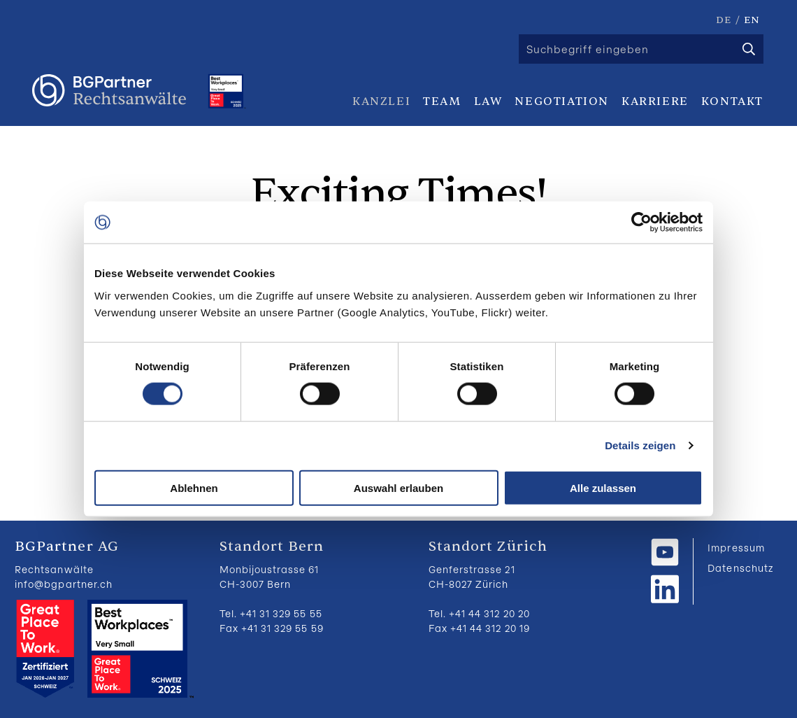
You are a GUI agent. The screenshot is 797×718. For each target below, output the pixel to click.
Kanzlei (381, 101)
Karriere (655, 101)
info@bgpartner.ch (64, 584)
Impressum (736, 548)
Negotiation (562, 101)
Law (488, 101)
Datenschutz (740, 568)
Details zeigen (640, 445)
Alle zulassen (603, 487)
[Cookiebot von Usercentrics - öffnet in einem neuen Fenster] (641, 222)
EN (752, 20)
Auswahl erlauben (398, 487)
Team (442, 101)
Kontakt (732, 101)
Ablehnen (193, 487)
